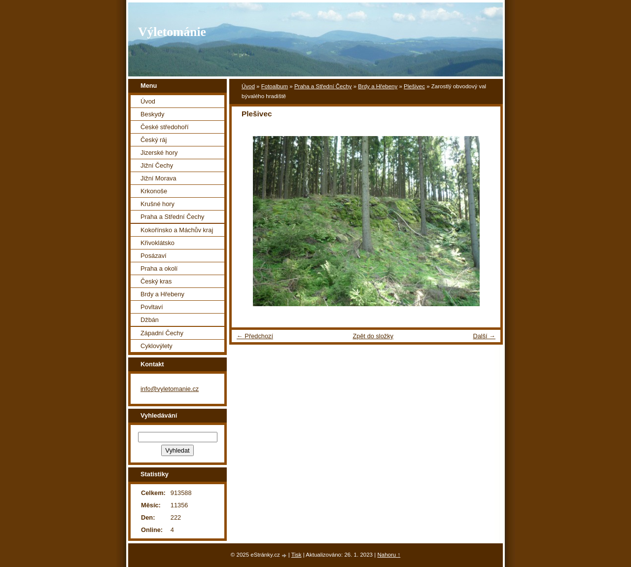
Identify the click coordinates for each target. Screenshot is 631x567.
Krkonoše (153, 191)
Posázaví (153, 255)
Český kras (156, 281)
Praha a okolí (158, 268)
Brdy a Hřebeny (377, 86)
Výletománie (172, 32)
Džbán (149, 319)
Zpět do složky (372, 336)
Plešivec (414, 86)
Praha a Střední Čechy (323, 86)
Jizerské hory (158, 152)
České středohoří (164, 127)
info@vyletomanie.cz (169, 388)
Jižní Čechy (156, 165)
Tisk (296, 555)
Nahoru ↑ (388, 555)
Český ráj (153, 139)
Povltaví (151, 307)
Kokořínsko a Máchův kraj (176, 230)
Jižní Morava (158, 178)
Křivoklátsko (157, 243)
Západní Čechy (161, 333)
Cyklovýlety (156, 346)
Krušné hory (157, 204)
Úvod (248, 86)
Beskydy (152, 114)
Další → (484, 336)
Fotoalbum (274, 86)
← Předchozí (255, 336)
